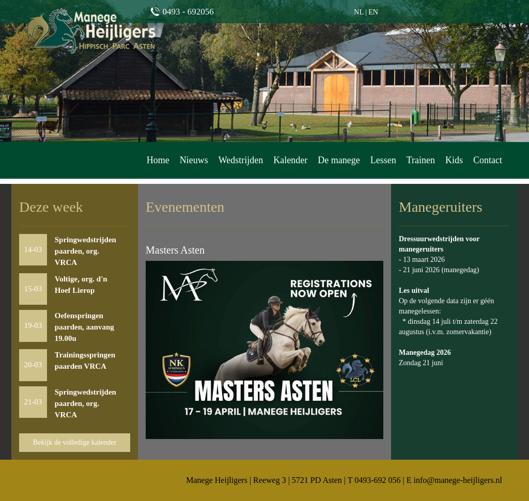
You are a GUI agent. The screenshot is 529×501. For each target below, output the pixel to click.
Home (158, 160)
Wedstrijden (241, 160)
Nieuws (194, 160)
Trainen (421, 160)
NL (358, 12)
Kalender (290, 160)
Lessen (383, 160)
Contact (487, 160)
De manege (339, 160)
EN (373, 12)
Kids (454, 160)
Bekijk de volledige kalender (74, 442)
